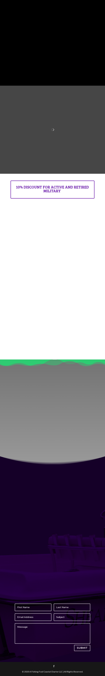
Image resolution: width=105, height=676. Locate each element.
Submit (82, 647)
